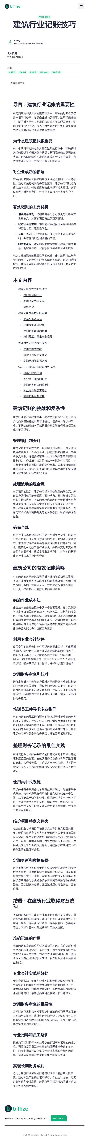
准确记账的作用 (32, 373)
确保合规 (28, 306)
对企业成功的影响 (28, 171)
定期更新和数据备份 (35, 360)
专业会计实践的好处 (35, 379)
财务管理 (33, 72)
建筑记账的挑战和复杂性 (32, 289)
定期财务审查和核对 (35, 330)
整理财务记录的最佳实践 (32, 342)
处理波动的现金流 (33, 301)
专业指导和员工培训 (35, 390)
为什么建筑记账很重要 (32, 141)
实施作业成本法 (32, 319)
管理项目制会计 (32, 295)
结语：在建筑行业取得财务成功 (36, 367)
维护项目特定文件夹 (35, 354)
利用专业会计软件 (33, 325)
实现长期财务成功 (33, 396)
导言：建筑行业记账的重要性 (43, 104)
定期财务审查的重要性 (36, 384)
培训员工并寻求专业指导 (37, 336)
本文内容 (22, 280)
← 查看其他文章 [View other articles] (16, 83)
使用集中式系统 (32, 349)
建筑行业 (12, 72)
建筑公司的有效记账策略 (32, 313)
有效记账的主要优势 (30, 206)
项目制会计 (44, 72)
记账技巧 (22, 72)
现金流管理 (56, 72)
